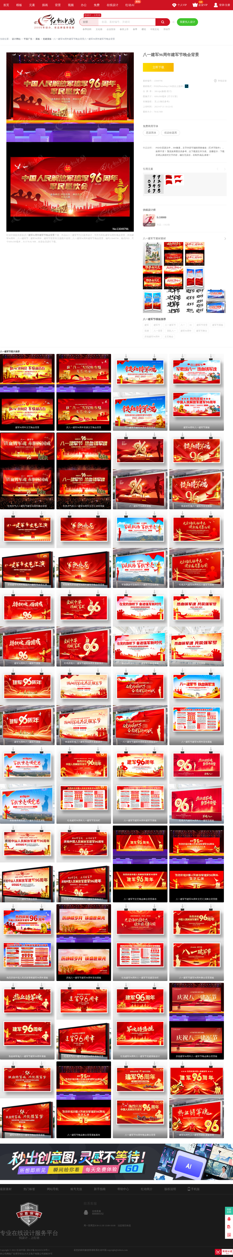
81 (191, 325)
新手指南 (100, 1189)
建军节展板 (217, 325)
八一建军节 (170, 325)
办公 (84, 5)
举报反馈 (222, 81)
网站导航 (53, 1189)
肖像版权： (148, 101)
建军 (147, 325)
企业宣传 (111, 29)
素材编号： (148, 81)
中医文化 (154, 29)
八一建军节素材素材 (154, 238)
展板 (37, 39)
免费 (97, 5)
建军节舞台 (201, 331)
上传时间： (148, 106)
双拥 (147, 331)
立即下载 (158, 67)
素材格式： (148, 86)
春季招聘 (87, 29)
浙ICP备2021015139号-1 (38, 1250)
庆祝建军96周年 (152, 336)
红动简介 (147, 1189)
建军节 (157, 325)
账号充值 (76, 1189)
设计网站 (16, 39)
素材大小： (148, 111)
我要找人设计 (187, 22)
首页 (6, 5)
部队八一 (171, 331)
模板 (19, 5)
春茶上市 (124, 29)
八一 (183, 325)
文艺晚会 (169, 336)
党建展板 (47, 39)
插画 (45, 5)
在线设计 (112, 5)
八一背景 (158, 331)
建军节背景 (202, 325)
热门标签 (29, 1189)
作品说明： (148, 147)
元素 (32, 5)
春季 (135, 29)
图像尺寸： (148, 96)
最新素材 (6, 1189)
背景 (58, 5)
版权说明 (170, 1189)
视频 (71, 5)
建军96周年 (186, 331)
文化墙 (99, 29)
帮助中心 (123, 1189)
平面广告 (28, 39)
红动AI (131, 3)
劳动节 (166, 29)
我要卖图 (229, 1210)
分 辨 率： (148, 91)
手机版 (194, 1189)
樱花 (144, 29)
